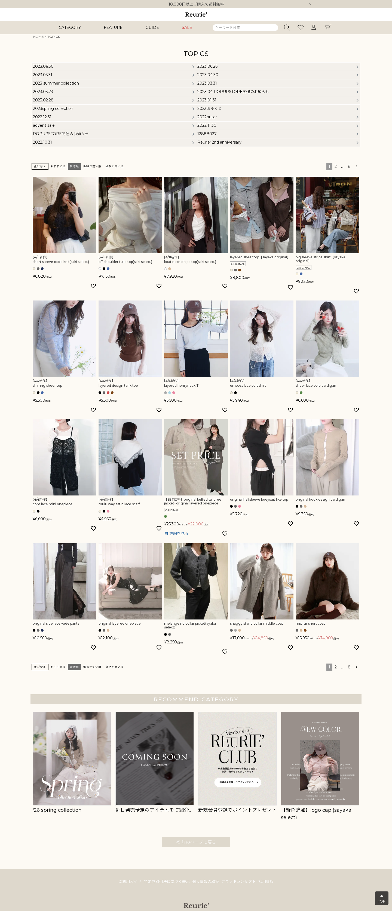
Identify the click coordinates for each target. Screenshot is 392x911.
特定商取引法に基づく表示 (166, 882)
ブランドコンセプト (239, 882)
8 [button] (349, 166)
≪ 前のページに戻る (196, 842)
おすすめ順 (58, 166)
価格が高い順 (115, 166)
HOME (38, 37)
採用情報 (267, 882)
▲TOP (381, 898)
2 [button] (336, 166)
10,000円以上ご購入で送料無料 (196, 4)
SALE (187, 27)
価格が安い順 (92, 166)
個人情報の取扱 (205, 882)
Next (310, 4)
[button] (356, 167)
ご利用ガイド (128, 882)
